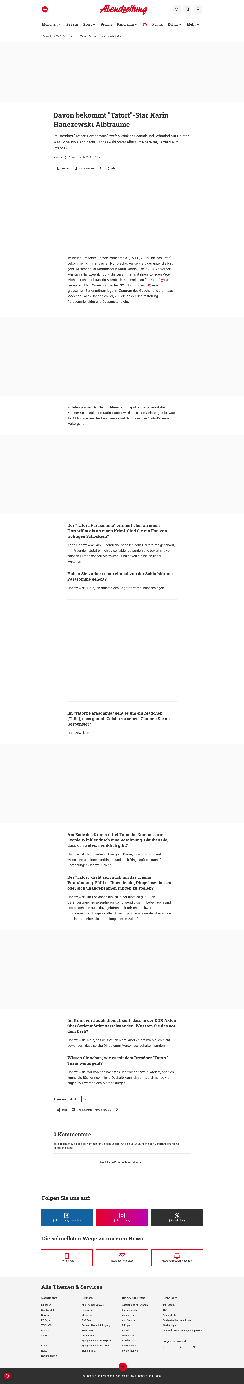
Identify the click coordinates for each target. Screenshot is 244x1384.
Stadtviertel (47, 1310)
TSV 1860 (46, 1325)
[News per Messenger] (67, 1257)
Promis (45, 1330)
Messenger (88, 1315)
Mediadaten (128, 1335)
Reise (44, 1350)
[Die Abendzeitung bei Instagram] (122, 1217)
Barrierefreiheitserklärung (176, 1320)
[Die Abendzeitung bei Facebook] (67, 1217)
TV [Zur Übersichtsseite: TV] (145, 24)
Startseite (48, 36)
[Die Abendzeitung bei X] (177, 1217)
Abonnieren (128, 1315)
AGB (164, 1310)
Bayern (45, 1315)
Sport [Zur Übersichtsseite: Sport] (87, 24)
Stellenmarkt (89, 1350)
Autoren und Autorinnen (135, 1305)
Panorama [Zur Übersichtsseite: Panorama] (125, 24)
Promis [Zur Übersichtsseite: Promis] (106, 24)
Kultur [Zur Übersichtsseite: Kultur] (173, 24)
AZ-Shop (126, 1340)
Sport (44, 1335)
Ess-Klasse (88, 1330)
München (46, 1305)
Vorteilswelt (88, 1335)
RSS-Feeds (87, 1320)
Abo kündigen (169, 1325)
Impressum (168, 1305)
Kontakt (126, 1330)
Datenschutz (169, 1315)
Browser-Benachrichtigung (96, 1325)
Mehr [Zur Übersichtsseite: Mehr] (191, 24)
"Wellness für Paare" (144, 280)
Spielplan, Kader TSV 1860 (96, 1345)
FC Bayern (46, 1320)
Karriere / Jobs (130, 1310)
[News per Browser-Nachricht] (177, 1257)
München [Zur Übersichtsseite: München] (50, 24)
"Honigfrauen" (135, 285)
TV (57, 36)
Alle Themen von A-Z (93, 1305)
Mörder (108, 1083)
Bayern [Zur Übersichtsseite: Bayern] (72, 24)
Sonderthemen (130, 1350)
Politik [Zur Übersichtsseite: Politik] (157, 24)
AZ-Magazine (129, 1345)
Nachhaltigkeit (49, 1355)
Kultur (44, 1345)
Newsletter (88, 1310)
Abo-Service (128, 1320)
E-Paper (126, 1325)
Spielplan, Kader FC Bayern (96, 1340)
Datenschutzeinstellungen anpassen (182, 1330)
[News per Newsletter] (122, 1257)
